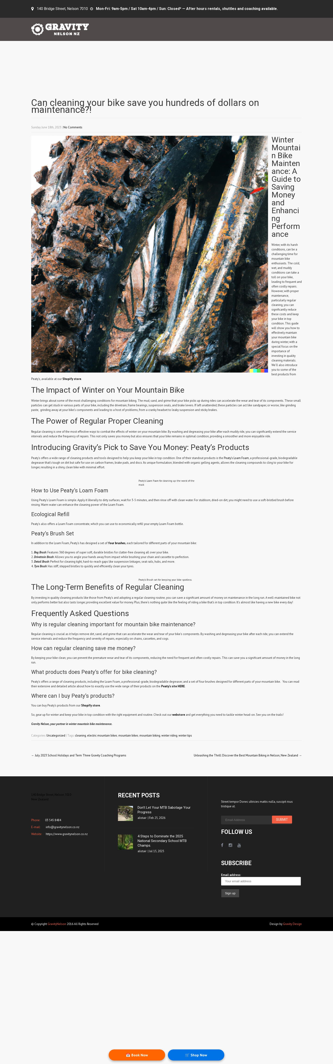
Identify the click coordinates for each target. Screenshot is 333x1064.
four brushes (116, 543)
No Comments (72, 127)
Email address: (261, 879)
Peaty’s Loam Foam (236, 458)
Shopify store (71, 379)
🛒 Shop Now (196, 1055)
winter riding (169, 735)
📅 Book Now (137, 1055)
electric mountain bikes (102, 735)
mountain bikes (128, 735)
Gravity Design (292, 924)
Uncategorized (55, 735)
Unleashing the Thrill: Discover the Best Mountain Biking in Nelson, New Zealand (248, 755)
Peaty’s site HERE (173, 686)
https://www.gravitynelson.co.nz (66, 834)
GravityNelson (57, 924)
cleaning (80, 735)
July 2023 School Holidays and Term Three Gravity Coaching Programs (78, 755)
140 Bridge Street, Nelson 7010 (62, 8)
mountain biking (149, 735)
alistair (142, 818)
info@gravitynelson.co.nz (62, 827)
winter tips (185, 735)
